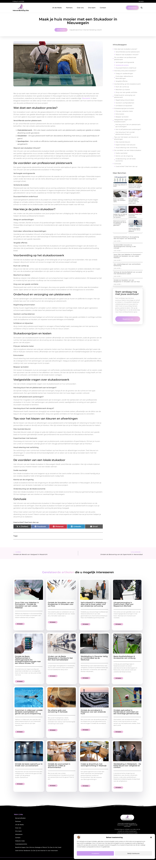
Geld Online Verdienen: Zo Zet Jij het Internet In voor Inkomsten (36, 850)
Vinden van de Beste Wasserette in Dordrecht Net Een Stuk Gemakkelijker (60, 658)
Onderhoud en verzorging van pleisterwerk (124, 96)
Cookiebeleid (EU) (21, 844)
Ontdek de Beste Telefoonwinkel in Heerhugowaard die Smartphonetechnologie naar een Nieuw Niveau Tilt (28, 659)
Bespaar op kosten (122, 117)
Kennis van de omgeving (124, 156)
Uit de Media (57, 8)
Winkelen (61, 30)
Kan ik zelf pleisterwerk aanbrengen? (128, 129)
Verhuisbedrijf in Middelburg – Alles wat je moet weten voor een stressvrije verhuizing (94, 604)
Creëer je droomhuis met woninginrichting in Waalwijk (93, 765)
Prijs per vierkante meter (124, 111)
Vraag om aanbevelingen (124, 73)
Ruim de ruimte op (122, 87)
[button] (151, 837)
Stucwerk (86, 98)
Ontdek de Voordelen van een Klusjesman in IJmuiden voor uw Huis (127, 280)
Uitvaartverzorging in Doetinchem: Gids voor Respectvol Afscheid (124, 604)
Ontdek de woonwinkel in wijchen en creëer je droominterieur (59, 765)
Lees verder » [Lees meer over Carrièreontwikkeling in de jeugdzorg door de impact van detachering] (117, 241)
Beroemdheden (20, 818)
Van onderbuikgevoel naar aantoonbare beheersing (127, 264)
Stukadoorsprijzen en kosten (124, 108)
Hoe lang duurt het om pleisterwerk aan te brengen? (127, 125)
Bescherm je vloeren (123, 89)
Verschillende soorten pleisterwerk (128, 52)
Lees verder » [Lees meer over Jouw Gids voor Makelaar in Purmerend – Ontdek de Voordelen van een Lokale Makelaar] (117, 260)
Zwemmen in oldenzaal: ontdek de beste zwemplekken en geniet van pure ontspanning (28, 712)
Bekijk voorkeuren (133, 853)
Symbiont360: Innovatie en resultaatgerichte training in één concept (125, 246)
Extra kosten (120, 114)
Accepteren (95, 853)
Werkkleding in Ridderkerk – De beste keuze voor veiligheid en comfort (127, 765)
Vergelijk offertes (121, 81)
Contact (103, 8)
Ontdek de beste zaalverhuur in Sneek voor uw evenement (28, 765)
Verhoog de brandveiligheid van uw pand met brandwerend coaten (128, 272)
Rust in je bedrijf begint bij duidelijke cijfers (119, 200)
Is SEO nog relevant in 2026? (120, 185)
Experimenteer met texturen (125, 145)
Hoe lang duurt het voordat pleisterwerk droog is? (125, 133)
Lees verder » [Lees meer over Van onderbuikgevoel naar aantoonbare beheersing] (117, 268)
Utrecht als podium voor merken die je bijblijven (134, 230)
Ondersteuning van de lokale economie (126, 160)
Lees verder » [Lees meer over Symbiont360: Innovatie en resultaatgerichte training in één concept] (117, 250)
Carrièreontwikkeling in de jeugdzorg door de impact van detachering (126, 237)
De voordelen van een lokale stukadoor (127, 150)
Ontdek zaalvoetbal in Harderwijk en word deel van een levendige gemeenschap (126, 712)
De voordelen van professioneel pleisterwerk (125, 58)
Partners (69, 8)
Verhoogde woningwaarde (125, 62)
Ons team (92, 8)
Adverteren (19, 834)
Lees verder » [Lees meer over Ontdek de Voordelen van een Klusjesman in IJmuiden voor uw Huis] (117, 284)
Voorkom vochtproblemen (125, 103)
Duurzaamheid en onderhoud (126, 68)
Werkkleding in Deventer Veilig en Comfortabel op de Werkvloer (94, 658)
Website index (20, 841)
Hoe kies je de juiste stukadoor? (125, 71)
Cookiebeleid (113, 858)
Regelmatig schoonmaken (125, 100)
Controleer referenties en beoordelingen (124, 77)
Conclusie (117, 164)
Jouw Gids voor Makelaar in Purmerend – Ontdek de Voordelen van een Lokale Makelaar (128, 256)
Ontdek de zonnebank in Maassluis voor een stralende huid (93, 712)
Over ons (80, 8)
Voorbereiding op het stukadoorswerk (127, 84)
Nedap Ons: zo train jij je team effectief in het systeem (120, 216)
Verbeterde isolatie (122, 65)
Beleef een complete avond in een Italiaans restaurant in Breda (135, 186)
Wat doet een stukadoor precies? (125, 49)
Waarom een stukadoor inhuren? (127, 55)
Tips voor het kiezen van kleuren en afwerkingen (126, 138)
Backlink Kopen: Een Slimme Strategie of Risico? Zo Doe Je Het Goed (38, 847)
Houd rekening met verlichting (126, 147)
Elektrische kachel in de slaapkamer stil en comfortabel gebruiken (119, 223)
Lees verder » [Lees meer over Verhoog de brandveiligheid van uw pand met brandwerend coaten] (117, 276)
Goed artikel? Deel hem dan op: (126, 166)
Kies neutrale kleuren (123, 142)
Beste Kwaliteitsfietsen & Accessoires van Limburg (124, 657)
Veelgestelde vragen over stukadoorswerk (123, 121)
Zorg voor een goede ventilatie (126, 92)
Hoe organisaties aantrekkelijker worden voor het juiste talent (134, 201)
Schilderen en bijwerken (124, 106)
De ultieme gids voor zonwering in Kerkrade (57, 711)
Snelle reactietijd (121, 153)
